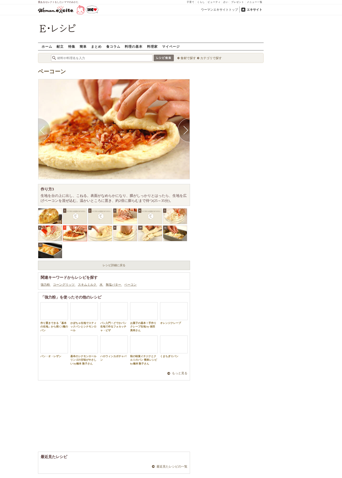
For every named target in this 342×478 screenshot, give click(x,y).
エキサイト (254, 9)
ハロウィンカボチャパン (114, 348)
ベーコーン (52, 72)
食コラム (113, 46)
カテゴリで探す (211, 58)
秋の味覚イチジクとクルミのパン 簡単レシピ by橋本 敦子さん (144, 350)
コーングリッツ (64, 284)
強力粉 (46, 284)
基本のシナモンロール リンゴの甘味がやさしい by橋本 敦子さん (84, 350)
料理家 (152, 46)
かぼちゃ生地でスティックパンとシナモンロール (84, 317)
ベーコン (130, 284)
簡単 (83, 46)
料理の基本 (133, 46)
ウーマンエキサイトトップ (219, 9)
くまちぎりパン (174, 347)
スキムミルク (87, 284)
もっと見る (179, 373)
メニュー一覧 (254, 2)
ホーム (47, 46)
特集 (71, 46)
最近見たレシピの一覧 (172, 466)
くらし (201, 2)
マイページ (171, 46)
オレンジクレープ (174, 313)
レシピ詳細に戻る (114, 265)
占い (225, 2)
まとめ (96, 46)
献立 (60, 46)
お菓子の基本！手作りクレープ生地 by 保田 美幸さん (144, 317)
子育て (191, 2)
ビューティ (214, 2)
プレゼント (237, 2)
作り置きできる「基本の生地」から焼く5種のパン (54, 317)
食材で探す (188, 58)
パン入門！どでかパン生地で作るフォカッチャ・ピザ (114, 317)
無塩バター (114, 284)
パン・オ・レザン (54, 347)
